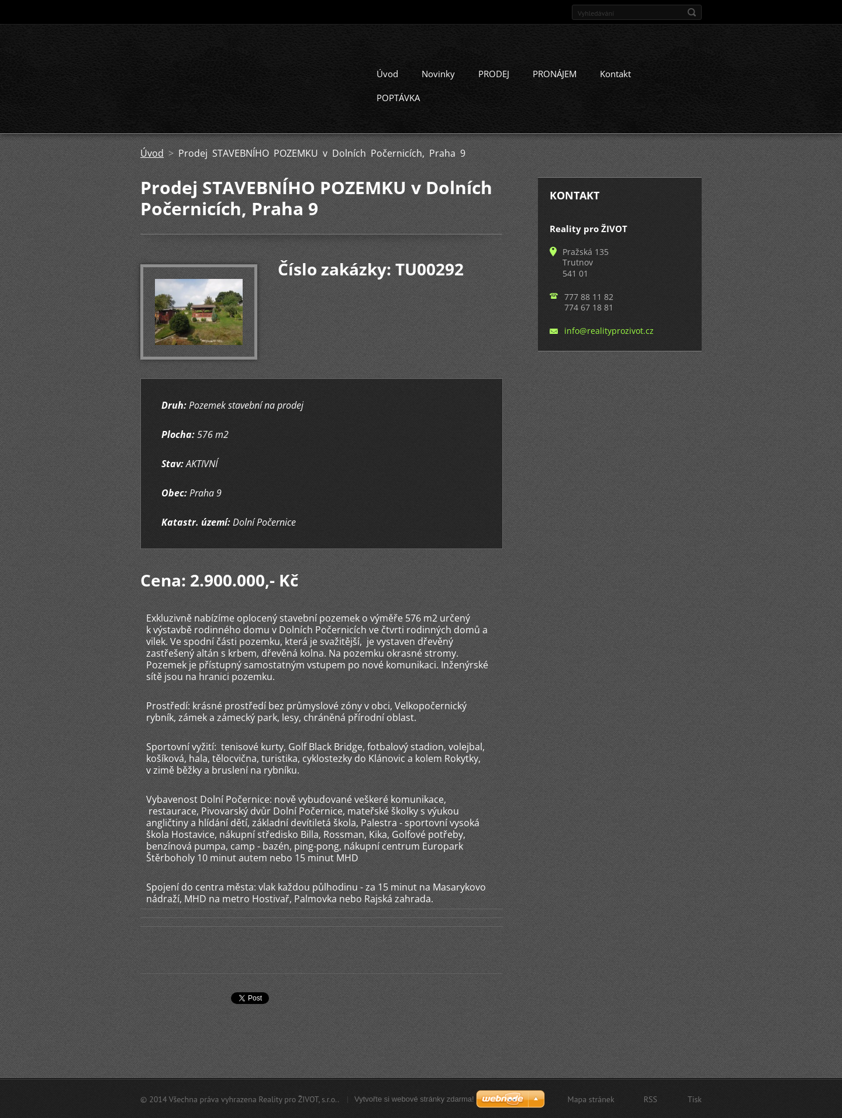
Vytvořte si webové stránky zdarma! (414, 1098)
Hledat (691, 12)
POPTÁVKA (398, 97)
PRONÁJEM (555, 73)
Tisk (695, 1098)
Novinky (438, 73)
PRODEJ (493, 73)
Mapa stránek (591, 1098)
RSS (650, 1098)
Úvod (387, 73)
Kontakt (615, 73)
